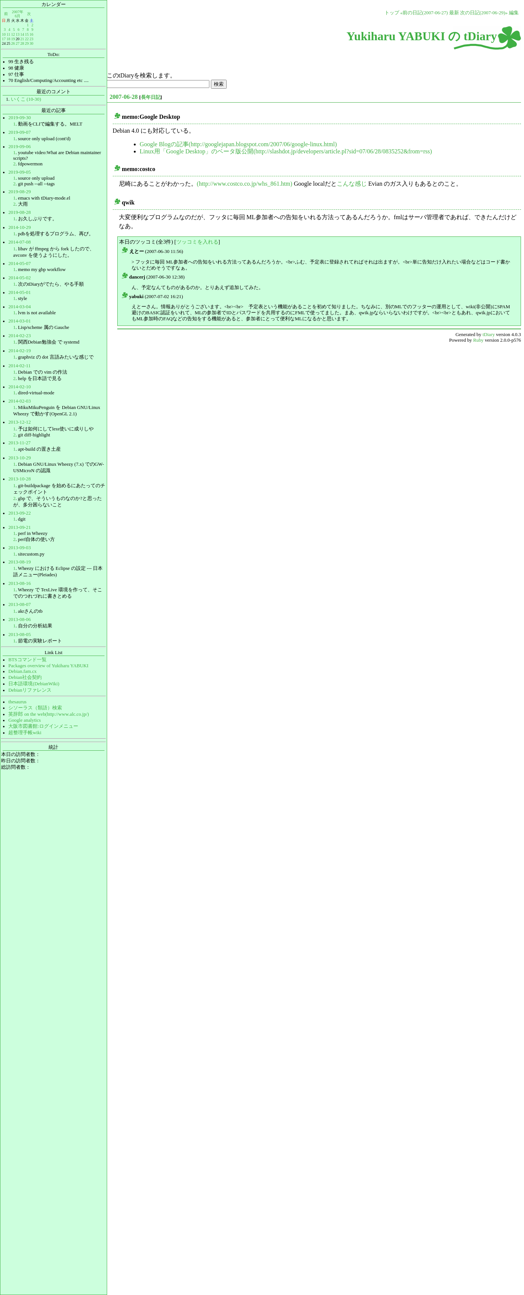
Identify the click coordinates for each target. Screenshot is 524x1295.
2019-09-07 (19, 132)
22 (27, 39)
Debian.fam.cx (22, 671)
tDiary (489, 334)
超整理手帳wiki (24, 732)
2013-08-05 (19, 634)
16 (31, 34)
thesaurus (17, 701)
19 (13, 39)
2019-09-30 (19, 117)
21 (22, 39)
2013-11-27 (19, 442)
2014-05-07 (19, 263)
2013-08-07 (19, 604)
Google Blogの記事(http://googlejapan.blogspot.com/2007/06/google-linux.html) (238, 144)
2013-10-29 (19, 457)
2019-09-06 (19, 146)
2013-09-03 (19, 547)
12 (13, 34)
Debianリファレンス (29, 690)
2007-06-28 (124, 97)
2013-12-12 (19, 422)
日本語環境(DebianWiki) (33, 683)
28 (22, 43)
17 (4, 39)
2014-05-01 (19, 292)
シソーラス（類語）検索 (35, 707)
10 (4, 34)
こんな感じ (352, 183)
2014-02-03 (19, 401)
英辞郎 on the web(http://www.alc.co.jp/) (48, 714)
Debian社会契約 (25, 677)
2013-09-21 (19, 527)
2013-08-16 (19, 583)
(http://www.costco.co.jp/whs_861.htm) (244, 183)
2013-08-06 (19, 619)
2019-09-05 (19, 172)
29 (27, 43)
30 (31, 43)
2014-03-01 (19, 321)
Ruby (478, 340)
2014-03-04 (19, 306)
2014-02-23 (19, 335)
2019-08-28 (19, 212)
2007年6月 (17, 14)
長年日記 (151, 97)
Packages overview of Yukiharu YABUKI (48, 665)
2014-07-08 (19, 242)
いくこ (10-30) (26, 99)
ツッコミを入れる (197, 242)
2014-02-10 (19, 386)
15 (27, 34)
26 (13, 43)
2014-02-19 (19, 350)
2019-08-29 (19, 191)
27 (18, 43)
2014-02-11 (19, 365)
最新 (454, 12)
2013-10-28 (19, 479)
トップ (392, 12)
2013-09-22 (19, 513)
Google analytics (24, 720)
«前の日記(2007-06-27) (424, 12)
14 (22, 34)
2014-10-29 (19, 227)
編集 (514, 12)
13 (18, 34)
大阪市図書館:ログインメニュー (43, 726)
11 (9, 34)
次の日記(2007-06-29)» (484, 12)
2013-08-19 (19, 562)
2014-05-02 (19, 277)
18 (8, 39)
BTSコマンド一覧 (27, 659)
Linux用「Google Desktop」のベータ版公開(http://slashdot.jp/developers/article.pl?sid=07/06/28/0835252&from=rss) (286, 151)
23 (31, 39)
